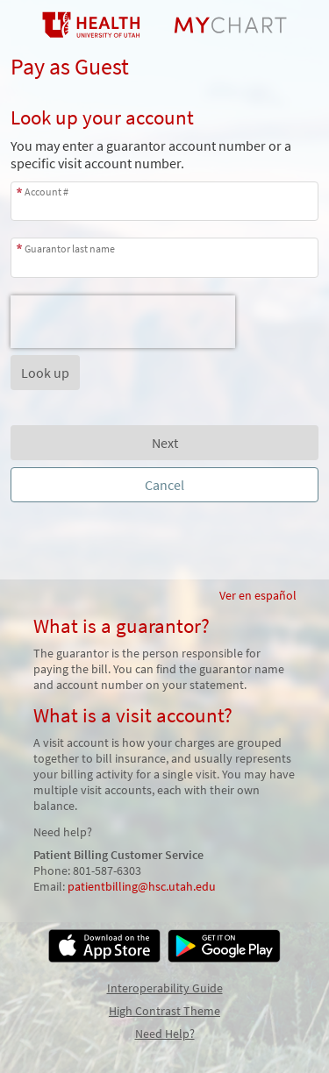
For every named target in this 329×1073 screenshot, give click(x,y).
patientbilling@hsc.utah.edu (142, 886)
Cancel (164, 485)
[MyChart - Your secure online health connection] (164, 25)
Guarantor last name (70, 248)
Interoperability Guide (165, 988)
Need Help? (165, 1033)
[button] (45, 372)
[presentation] (123, 321)
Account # (46, 191)
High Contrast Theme (164, 1011)
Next (165, 442)
